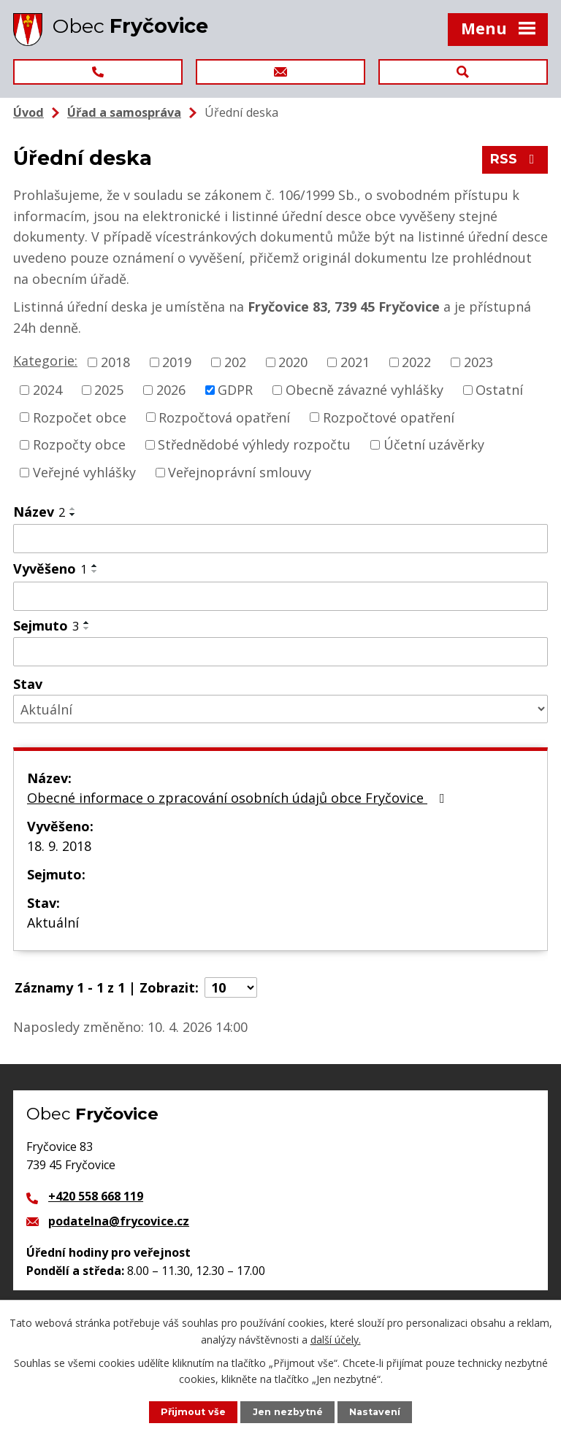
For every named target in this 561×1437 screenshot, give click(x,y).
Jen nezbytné (288, 1411)
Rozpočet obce (79, 416)
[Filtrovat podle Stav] (280, 709)
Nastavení (374, 1411)
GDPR (235, 389)
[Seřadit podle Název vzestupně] (73, 509)
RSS (515, 159)
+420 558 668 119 (95, 1196)
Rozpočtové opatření (388, 416)
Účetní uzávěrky (433, 444)
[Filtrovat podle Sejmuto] (280, 651)
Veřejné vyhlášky (84, 472)
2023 (478, 362)
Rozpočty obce (79, 444)
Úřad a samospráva (124, 112)
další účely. (335, 1339)
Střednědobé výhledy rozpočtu (254, 444)
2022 (416, 362)
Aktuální (53, 922)
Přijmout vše (193, 1411)
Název (39, 511)
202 (235, 362)
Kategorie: (45, 360)
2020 (293, 362)
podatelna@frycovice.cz (118, 1221)
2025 (108, 389)
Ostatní (499, 389)
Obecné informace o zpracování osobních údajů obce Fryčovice (239, 797)
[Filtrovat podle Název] (280, 538)
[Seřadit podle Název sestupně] (73, 514)
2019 (176, 362)
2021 (355, 362)
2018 (115, 362)
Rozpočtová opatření (224, 416)
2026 (171, 389)
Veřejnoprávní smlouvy (239, 472)
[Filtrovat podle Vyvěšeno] (280, 596)
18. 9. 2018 (59, 846)
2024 (47, 389)
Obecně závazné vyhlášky (364, 389)
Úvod (28, 112)
